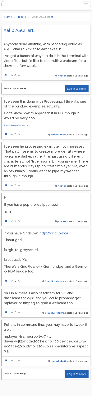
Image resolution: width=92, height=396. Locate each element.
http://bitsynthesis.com (16, 125)
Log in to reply (76, 88)
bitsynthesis (58, 134)
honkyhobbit (58, 361)
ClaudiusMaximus (55, 281)
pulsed (61, 221)
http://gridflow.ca (53, 233)
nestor (62, 75)
